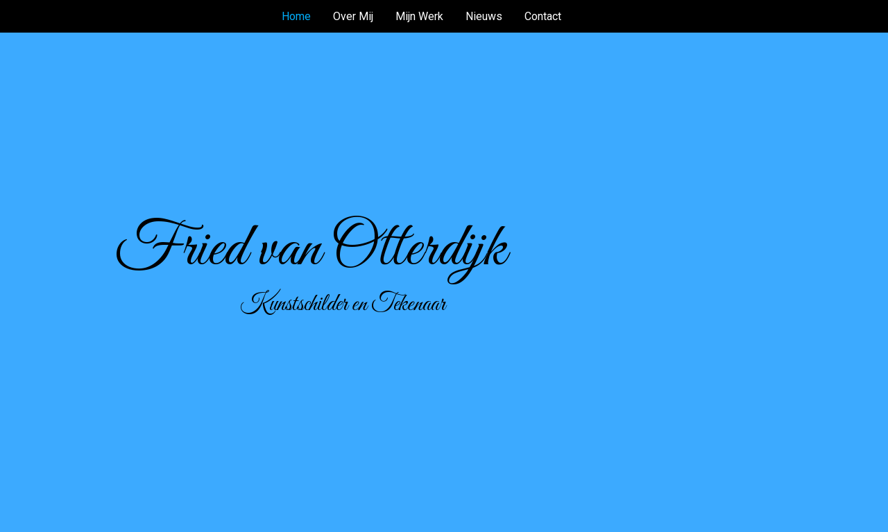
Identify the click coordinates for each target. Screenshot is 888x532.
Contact (542, 16)
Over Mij (353, 16)
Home (296, 16)
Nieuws (484, 16)
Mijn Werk (419, 16)
